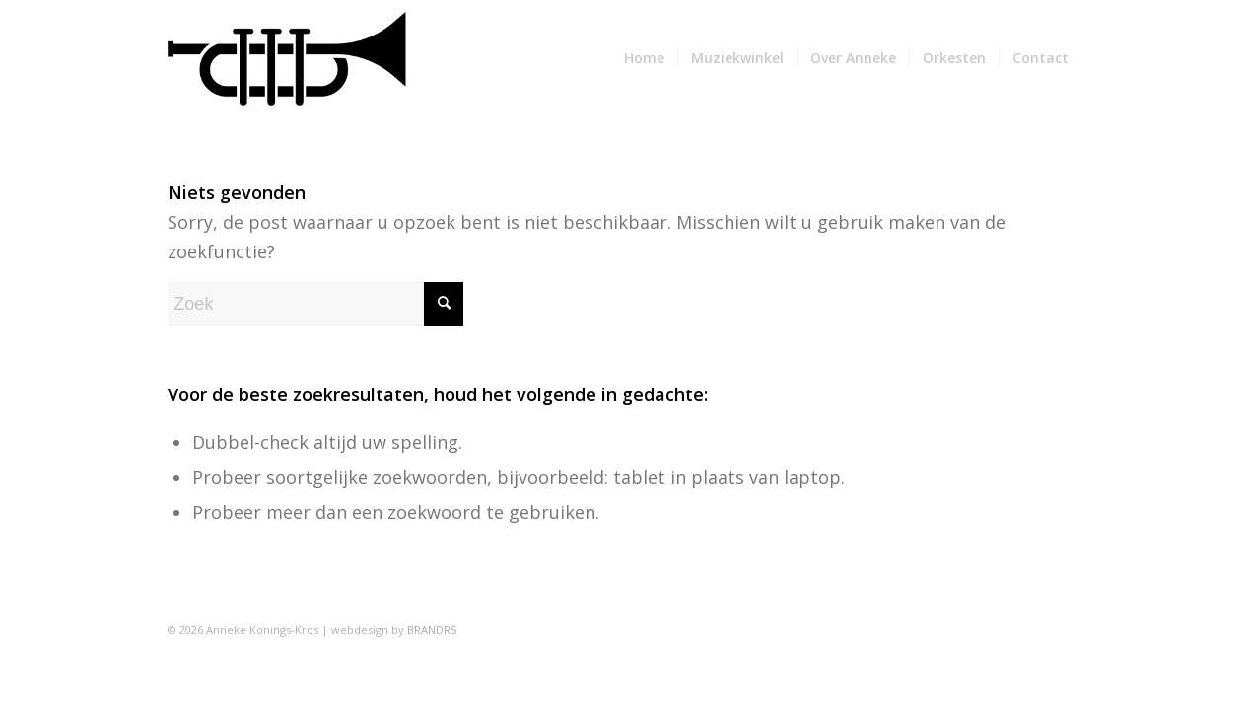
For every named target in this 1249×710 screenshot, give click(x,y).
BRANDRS (431, 629)
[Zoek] (315, 304)
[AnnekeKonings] (287, 58)
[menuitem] (644, 58)
